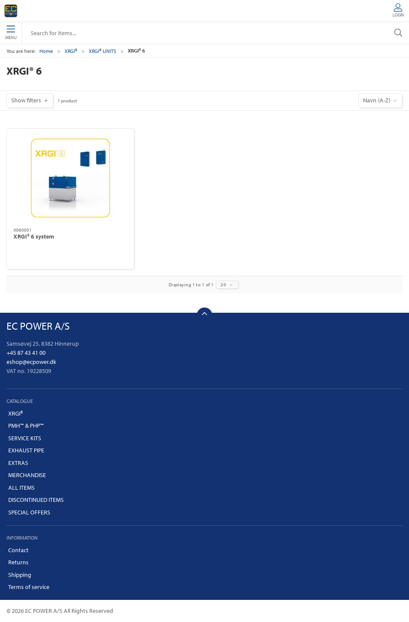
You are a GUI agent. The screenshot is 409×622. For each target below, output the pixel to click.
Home (46, 51)
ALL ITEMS (21, 487)
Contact (18, 550)
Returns (18, 562)
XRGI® (71, 51)
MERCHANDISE (27, 475)
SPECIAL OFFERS (29, 512)
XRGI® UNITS (102, 51)
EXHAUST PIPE (26, 450)
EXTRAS (18, 463)
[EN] (11, 11)
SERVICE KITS (24, 438)
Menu (10, 33)
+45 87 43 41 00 (25, 353)
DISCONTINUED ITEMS (36, 500)
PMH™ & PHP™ (26, 425)
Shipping (19, 575)
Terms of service (28, 587)
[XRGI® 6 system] (70, 178)
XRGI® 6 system (33, 236)
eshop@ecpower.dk (31, 362)
